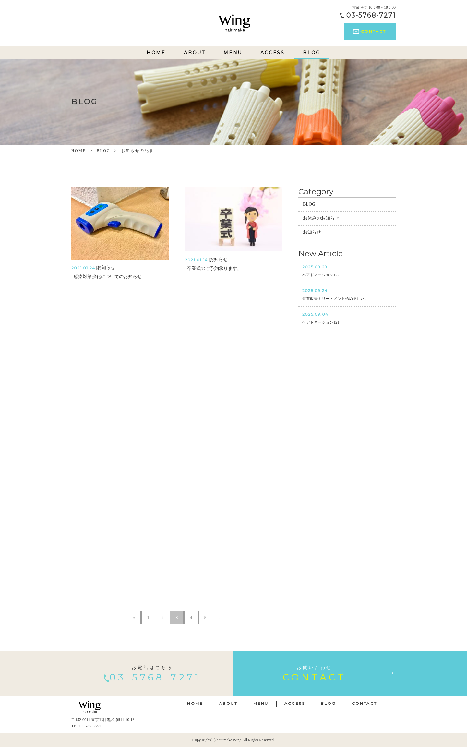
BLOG (311, 52)
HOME (156, 52)
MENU (232, 52)
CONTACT (369, 31)
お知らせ (312, 232)
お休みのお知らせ (321, 218)
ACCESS (272, 52)
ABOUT (194, 52)
